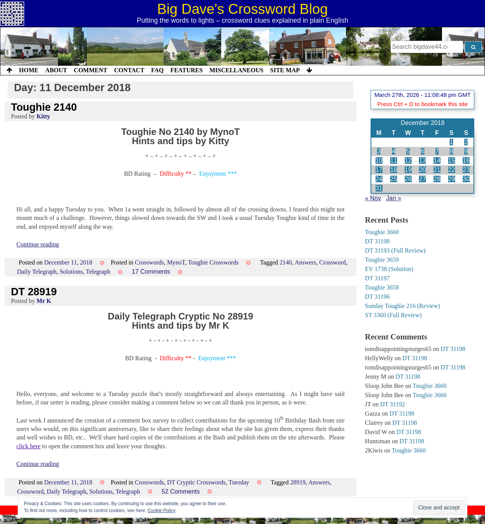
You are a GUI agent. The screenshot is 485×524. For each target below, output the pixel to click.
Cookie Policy (161, 510)
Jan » (393, 198)
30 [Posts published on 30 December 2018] (466, 179)
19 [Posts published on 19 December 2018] (408, 169)
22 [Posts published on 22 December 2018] (451, 169)
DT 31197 (377, 278)
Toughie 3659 (382, 259)
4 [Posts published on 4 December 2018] (394, 151)
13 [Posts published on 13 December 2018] (422, 160)
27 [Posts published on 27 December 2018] (422, 179)
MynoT (176, 262)
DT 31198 (377, 241)
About (56, 70)
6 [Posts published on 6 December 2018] (422, 151)
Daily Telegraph (36, 271)
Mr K (43, 301)
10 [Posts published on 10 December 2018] (379, 160)
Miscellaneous (236, 70)
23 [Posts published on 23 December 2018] (466, 169)
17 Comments (151, 271)
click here (29, 446)
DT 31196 (377, 296)
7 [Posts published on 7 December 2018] (437, 151)
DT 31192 (392, 404)
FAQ (157, 70)
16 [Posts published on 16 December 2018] (466, 160)
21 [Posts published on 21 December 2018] (437, 169)
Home (29, 70)
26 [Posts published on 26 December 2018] (408, 179)
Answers (305, 262)
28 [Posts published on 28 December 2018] (437, 179)
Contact (129, 70)
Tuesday (238, 482)
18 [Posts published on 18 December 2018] (393, 169)
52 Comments (181, 491)
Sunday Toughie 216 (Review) (402, 306)
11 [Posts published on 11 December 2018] (393, 160)
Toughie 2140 (44, 107)
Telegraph (98, 271)
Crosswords (149, 262)
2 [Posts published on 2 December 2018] (466, 142)
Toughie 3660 (382, 232)
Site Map (285, 70)
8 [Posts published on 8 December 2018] (451, 151)
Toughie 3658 (382, 287)
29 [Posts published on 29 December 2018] (451, 179)
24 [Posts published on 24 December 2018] (379, 179)
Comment (90, 70)
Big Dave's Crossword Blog (242, 9)
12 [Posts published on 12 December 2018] (408, 160)
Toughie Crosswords (213, 262)
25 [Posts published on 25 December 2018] (393, 179)
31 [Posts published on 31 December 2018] (379, 188)
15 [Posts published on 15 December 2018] (451, 160)
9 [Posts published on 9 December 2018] (466, 151)
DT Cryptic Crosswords (196, 482)
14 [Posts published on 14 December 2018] (437, 160)
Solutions (71, 271)
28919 (298, 482)
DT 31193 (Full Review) (395, 250)
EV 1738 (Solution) (389, 269)
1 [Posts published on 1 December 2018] (451, 142)
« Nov (373, 198)
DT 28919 (33, 292)
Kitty (43, 116)
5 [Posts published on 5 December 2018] (408, 151)
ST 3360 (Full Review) (393, 315)
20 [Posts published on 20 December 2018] (422, 169)
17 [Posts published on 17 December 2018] (379, 169)
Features (186, 70)
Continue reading (38, 244)
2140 (286, 262)
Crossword (332, 262)
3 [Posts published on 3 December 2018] (379, 151)
